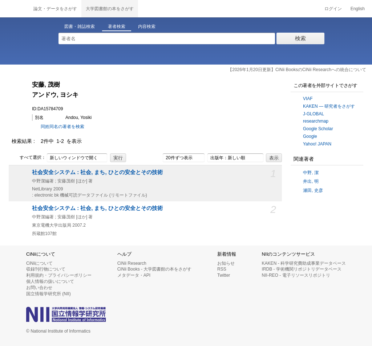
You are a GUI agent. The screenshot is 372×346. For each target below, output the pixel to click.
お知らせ (226, 263)
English (358, 8)
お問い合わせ (39, 287)
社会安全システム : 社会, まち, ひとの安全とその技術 (97, 172)
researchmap (315, 121)
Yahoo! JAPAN (317, 144)
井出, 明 (311, 181)
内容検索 (146, 26)
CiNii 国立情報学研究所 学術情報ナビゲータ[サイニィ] (14, 8)
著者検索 (116, 26)
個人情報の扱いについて (50, 281)
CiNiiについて (39, 263)
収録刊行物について (45, 269)
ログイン (333, 8)
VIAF (308, 98)
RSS (221, 269)
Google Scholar (318, 128)
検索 (300, 38)
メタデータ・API (133, 275)
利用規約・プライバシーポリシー (59, 275)
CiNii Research (131, 263)
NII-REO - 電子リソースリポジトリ (296, 275)
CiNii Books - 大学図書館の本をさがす (154, 269)
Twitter (223, 275)
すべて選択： (29, 158)
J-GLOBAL (313, 113)
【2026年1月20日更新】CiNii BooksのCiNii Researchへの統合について (297, 69)
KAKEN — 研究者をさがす (329, 106)
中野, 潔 (311, 172)
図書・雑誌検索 (79, 26)
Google (310, 136)
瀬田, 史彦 (313, 190)
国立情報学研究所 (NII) (48, 293)
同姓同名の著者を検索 (62, 126)
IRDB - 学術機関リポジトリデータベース (301, 269)
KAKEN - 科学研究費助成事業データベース (304, 263)
